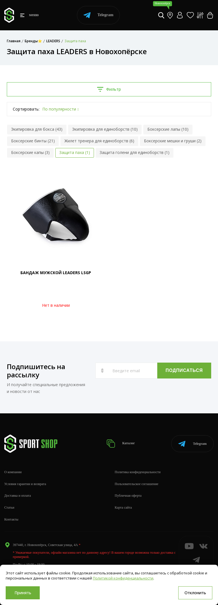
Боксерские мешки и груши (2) (173, 140)
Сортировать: (26, 109)
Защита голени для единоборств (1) (134, 152)
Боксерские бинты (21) (33, 140)
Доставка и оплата (17, 496)
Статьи (9, 507)
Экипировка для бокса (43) (36, 129)
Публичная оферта (128, 496)
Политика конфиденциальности (138, 472)
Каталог (120, 443)
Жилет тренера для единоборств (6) (99, 140)
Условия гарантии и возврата (25, 484)
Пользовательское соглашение (136, 484)
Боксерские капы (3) (30, 152)
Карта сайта (123, 507)
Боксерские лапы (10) (167, 129)
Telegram (98, 15)
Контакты (11, 519)
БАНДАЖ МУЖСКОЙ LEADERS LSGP (55, 272)
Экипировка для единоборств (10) (105, 129)
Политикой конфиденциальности (123, 578)
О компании (13, 472)
